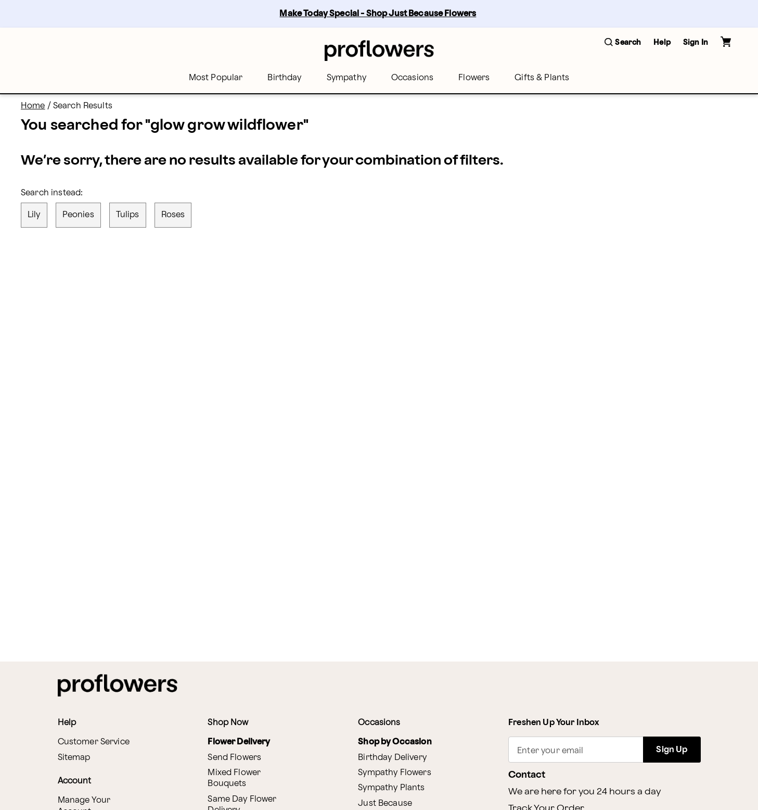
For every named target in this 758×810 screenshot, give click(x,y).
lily (34, 215)
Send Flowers (234, 758)
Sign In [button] (695, 42)
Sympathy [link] (346, 78)
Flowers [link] (474, 78)
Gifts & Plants (542, 78)
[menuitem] (215, 78)
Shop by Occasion (394, 742)
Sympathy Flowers (394, 773)
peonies (78, 215)
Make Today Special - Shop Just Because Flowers (377, 14)
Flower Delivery (239, 742)
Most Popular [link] (216, 78)
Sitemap (74, 758)
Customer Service (94, 742)
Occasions (412, 78)
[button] (623, 43)
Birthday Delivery (392, 758)
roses (173, 215)
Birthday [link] (284, 78)
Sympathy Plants (391, 788)
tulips (127, 215)
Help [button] (662, 42)
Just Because (385, 803)
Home (33, 106)
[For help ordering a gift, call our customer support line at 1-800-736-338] (379, 50)
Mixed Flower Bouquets (234, 778)
